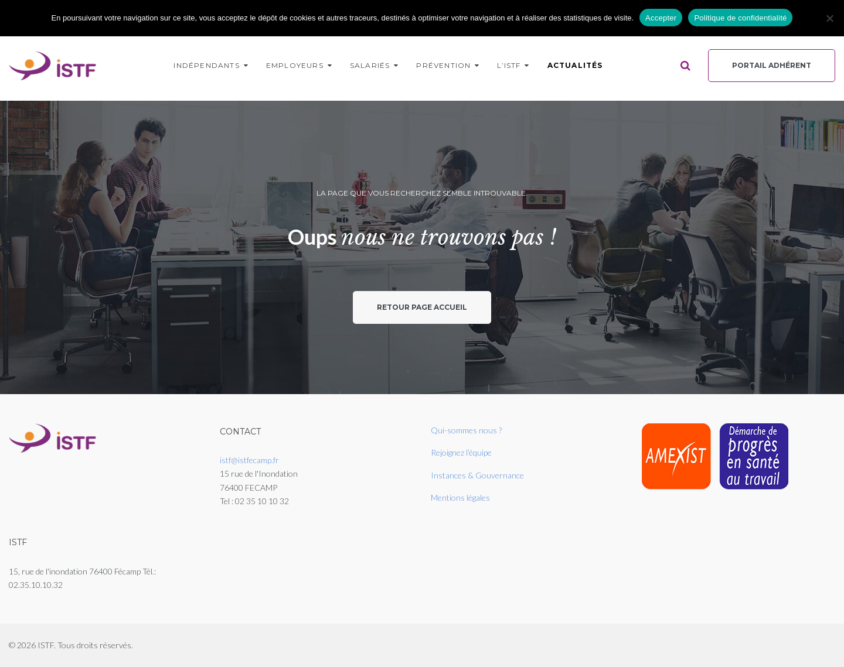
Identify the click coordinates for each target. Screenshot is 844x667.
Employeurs (295, 65)
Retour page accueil (422, 307)
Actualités (575, 65)
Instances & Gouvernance (477, 475)
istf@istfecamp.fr (249, 460)
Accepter (660, 17)
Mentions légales (460, 497)
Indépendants (206, 65)
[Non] (829, 18)
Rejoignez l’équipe (461, 452)
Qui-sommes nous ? (466, 430)
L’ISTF (508, 65)
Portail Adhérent (771, 65)
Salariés (370, 65)
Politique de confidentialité (740, 17)
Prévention (443, 65)
